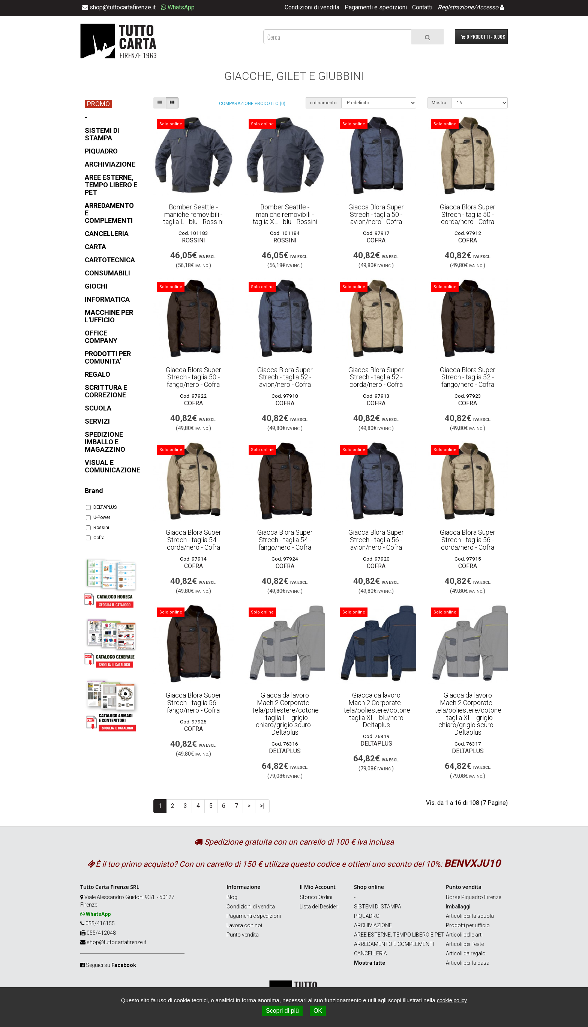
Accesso (487, 7)
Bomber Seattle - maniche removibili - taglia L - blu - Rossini (193, 214)
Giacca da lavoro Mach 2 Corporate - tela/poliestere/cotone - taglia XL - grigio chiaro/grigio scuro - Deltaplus (468, 713)
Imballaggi (458, 907)
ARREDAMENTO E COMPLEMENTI (394, 944)
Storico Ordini (316, 897)
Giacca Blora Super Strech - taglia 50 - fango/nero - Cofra (193, 377)
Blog (231, 897)
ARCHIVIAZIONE (373, 925)
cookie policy (452, 1000)
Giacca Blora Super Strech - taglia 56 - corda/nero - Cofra (467, 539)
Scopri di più (282, 1010)
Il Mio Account (318, 886)
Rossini (97, 527)
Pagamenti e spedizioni (376, 7)
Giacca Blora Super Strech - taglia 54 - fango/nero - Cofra (285, 539)
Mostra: (439, 102)
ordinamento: (324, 102)
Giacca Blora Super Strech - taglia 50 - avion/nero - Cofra (376, 214)
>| (262, 805)
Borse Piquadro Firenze (473, 897)
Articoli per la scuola (470, 916)
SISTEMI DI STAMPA (377, 907)
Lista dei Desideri (319, 907)
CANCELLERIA (370, 953)
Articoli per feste (465, 944)
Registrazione (456, 7)
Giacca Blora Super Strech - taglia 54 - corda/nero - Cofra (193, 539)
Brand (94, 491)
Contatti (422, 7)
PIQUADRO (367, 916)
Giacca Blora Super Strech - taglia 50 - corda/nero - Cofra (467, 214)
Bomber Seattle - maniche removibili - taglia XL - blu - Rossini (285, 214)
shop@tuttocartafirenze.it (116, 942)
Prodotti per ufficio (468, 925)
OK (318, 1010)
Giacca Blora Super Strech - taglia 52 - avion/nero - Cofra (285, 377)
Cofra (95, 537)
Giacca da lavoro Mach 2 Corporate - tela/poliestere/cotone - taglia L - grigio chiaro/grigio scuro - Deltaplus (285, 713)
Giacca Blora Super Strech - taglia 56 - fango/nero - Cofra (193, 702)
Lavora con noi (244, 925)
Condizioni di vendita (312, 7)
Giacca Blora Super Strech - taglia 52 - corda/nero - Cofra (376, 377)
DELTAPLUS (101, 507)
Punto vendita (242, 935)
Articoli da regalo (466, 953)
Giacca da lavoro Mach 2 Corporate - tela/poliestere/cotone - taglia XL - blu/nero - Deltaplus (377, 710)
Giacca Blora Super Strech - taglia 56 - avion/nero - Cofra (376, 539)
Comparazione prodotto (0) (252, 103)
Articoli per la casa (467, 963)
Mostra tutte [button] (369, 963)
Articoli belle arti (464, 935)
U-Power (98, 517)
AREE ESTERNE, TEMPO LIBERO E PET (399, 935)
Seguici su (111, 965)
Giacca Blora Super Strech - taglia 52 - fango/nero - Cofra (467, 377)
